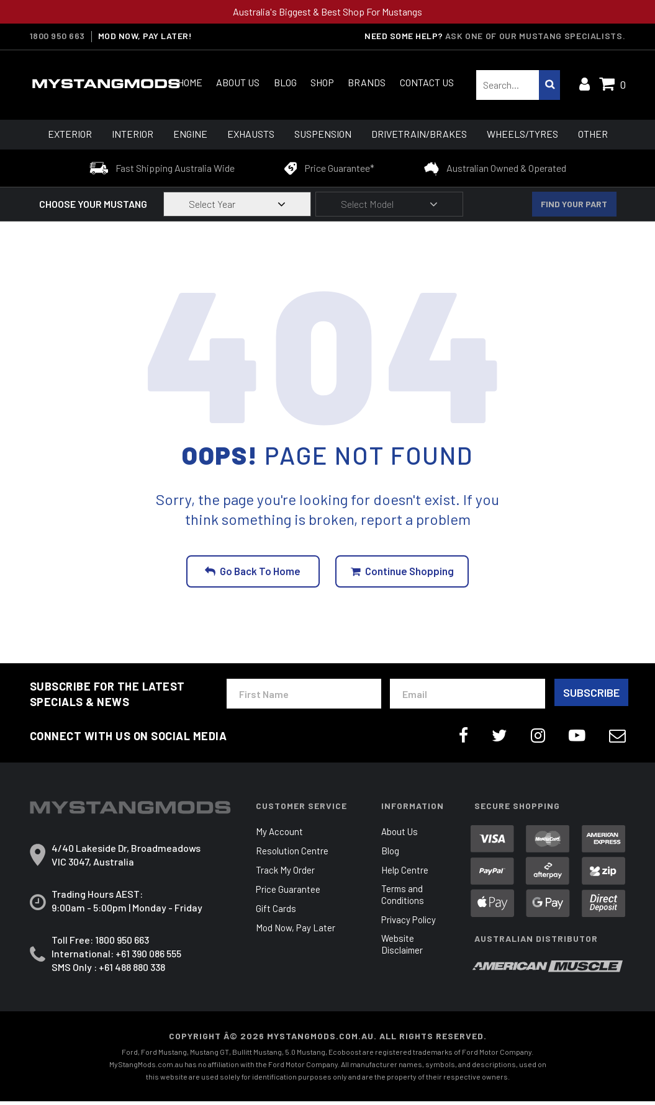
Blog (285, 82)
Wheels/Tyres (522, 134)
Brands (367, 82)
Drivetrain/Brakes (419, 134)
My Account (280, 835)
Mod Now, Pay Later (297, 931)
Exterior (70, 134)
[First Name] (303, 695)
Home (190, 82)
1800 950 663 (57, 36)
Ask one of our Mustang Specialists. (537, 35)
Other (593, 134)
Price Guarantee (289, 893)
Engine (190, 134)
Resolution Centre (293, 855)
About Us (238, 82)
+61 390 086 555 (148, 957)
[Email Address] (465, 695)
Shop (322, 82)
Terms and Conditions (404, 899)
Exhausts (250, 134)
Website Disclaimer (403, 949)
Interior (132, 134)
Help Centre (405, 874)
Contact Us (427, 82)
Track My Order (285, 874)
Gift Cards (276, 912)
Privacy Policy (410, 924)
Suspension (322, 134)
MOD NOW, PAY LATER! (145, 36)
